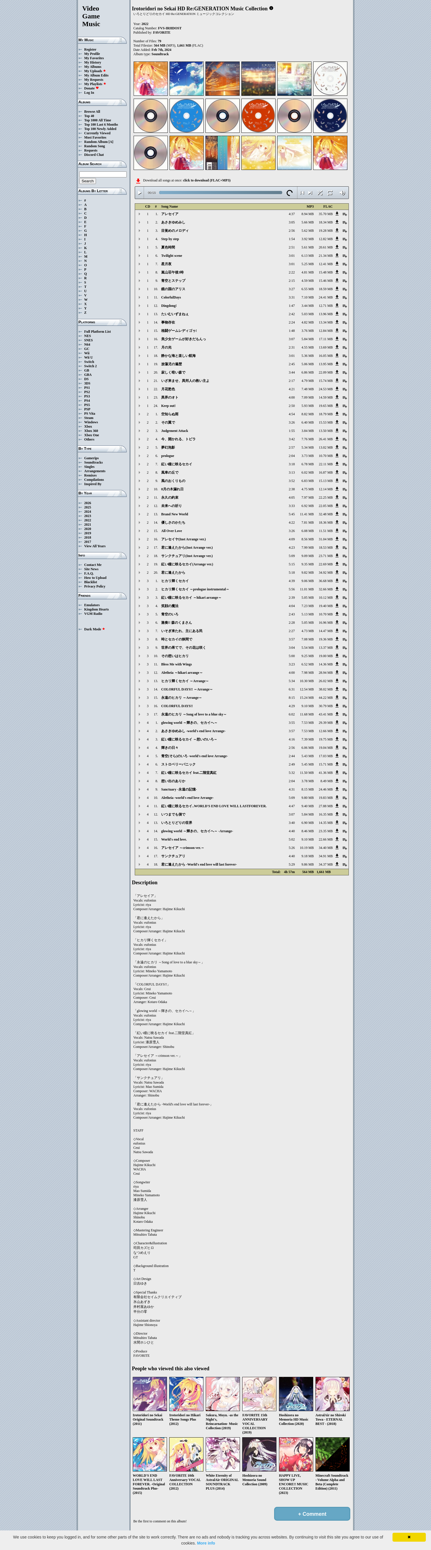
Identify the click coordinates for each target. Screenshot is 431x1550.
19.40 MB (326, 606)
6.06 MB (307, 748)
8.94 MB (307, 214)
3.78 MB (307, 781)
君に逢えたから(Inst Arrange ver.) (187, 548)
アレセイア (169, 214)
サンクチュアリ (173, 856)
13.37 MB (326, 648)
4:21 (292, 389)
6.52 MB (307, 664)
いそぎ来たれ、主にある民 (182, 631)
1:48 (292, 331)
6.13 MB (307, 256)
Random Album (96, 142)
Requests (90, 150)
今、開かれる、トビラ (178, 439)
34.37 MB (326, 864)
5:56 (292, 589)
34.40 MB (326, 848)
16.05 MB (326, 356)
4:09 (292, 539)
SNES (88, 340)
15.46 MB (326, 281)
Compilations (94, 480)
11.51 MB (326, 531)
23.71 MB (326, 556)
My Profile (92, 54)
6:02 (292, 714)
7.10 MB (307, 297)
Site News (91, 569)
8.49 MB (326, 781)
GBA (88, 375)
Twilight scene (171, 256)
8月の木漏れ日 (172, 489)
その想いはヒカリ (175, 656)
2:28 (292, 623)
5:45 (292, 514)
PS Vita (89, 414)
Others (89, 439)
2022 (87, 520)
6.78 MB (307, 464)
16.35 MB (326, 814)
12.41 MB (326, 264)
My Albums (92, 67)
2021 (87, 525)
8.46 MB (307, 831)
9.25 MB (307, 656)
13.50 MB (326, 431)
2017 (87, 542)
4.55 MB (307, 347)
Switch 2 (90, 366)
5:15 (292, 564)
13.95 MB (326, 364)
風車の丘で (169, 472)
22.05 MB (326, 506)
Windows (91, 422)
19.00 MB (326, 656)
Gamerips (91, 458)
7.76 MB (307, 439)
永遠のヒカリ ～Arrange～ (181, 698)
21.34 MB (326, 256)
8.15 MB (307, 789)
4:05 (292, 497)
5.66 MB (307, 222)
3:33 (292, 506)
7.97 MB (307, 497)
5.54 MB (307, 648)
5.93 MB (307, 406)
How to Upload (95, 578)
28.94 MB (326, 673)
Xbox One (91, 435)
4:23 (292, 548)
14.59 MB (326, 397)
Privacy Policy (94, 586)
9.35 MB (307, 564)
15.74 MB (326, 381)
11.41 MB (307, 514)
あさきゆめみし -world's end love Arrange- (193, 731)
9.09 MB (307, 556)
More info (206, 1543)
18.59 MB (326, 289)
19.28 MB (326, 231)
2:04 (292, 456)
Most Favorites (95, 137)
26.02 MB (326, 681)
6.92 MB (307, 506)
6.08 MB (307, 531)
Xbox (88, 426)
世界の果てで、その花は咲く (183, 648)
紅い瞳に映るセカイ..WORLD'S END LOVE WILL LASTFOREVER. (214, 806)
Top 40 (89, 116)
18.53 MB (326, 548)
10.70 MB (326, 456)
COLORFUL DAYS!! (177, 706)
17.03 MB (326, 756)
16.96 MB (326, 623)
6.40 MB (307, 422)
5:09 (292, 556)
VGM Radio (93, 614)
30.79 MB (326, 706)
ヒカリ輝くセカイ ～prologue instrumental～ (195, 589)
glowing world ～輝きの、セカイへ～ (189, 723)
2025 (87, 507)
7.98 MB (307, 673)
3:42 (292, 439)
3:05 (292, 222)
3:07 (292, 339)
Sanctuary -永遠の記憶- (179, 789)
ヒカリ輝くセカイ (175, 581)
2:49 (292, 764)
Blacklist (90, 582)
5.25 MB (307, 264)
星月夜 (166, 264)
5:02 (292, 839)
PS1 (87, 388)
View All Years (94, 546)
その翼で (168, 422)
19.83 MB (326, 798)
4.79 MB (307, 381)
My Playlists (95, 84)
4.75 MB (307, 489)
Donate (91, 88)
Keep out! (168, 406)
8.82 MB (307, 414)
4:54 (292, 414)
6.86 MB (307, 372)
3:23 (292, 664)
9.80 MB (307, 798)
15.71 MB (326, 764)
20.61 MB (326, 247)
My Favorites (94, 58)
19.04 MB (326, 748)
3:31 (292, 297)
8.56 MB (307, 539)
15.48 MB (326, 272)
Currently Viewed (97, 133)
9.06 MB (307, 581)
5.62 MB (307, 231)
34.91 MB (326, 856)
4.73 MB (307, 631)
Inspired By (92, 484)
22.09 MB (326, 372)
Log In (89, 93)
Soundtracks (93, 462)
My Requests (93, 80)
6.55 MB (307, 289)
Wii (86, 353)
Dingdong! (169, 306)
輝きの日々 (169, 748)
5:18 (292, 573)
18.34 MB (326, 222)
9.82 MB (307, 573)
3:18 (292, 464)
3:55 (292, 723)
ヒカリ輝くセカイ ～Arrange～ (185, 681)
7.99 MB (307, 548)
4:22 (292, 523)
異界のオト (169, 397)
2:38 (292, 489)
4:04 (292, 606)
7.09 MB (307, 397)
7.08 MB (307, 639)
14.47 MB (326, 631)
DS (86, 379)
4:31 (292, 789)
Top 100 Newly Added (100, 129)
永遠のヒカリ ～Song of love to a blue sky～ (194, 714)
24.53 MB (326, 389)
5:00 (292, 656)
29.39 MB (326, 723)
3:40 (292, 823)
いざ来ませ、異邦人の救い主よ (185, 381)
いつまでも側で (173, 814)
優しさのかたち (173, 523)
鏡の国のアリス (173, 289)
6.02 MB (307, 472)
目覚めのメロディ (175, 231)
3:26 (292, 422)
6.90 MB (307, 823)
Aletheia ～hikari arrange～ (182, 673)
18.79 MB (326, 414)
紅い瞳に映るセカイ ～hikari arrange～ (191, 598)
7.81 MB (307, 523)
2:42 (292, 314)
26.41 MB (326, 439)
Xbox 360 (91, 431)
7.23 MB (307, 606)
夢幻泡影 (168, 447)
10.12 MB (326, 598)
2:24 (292, 322)
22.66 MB (326, 839)
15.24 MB (307, 698)
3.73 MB (307, 456)
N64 (87, 344)
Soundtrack (160, 54)
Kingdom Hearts (96, 609)
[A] (111, 142)
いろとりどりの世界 (176, 823)
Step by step (170, 239)
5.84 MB (307, 339)
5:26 (292, 848)
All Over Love (171, 531)
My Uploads (95, 71)
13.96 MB (326, 314)
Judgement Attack (174, 431)
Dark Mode (94, 629)
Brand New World (174, 514)
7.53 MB (307, 723)
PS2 (87, 392)
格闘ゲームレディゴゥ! (179, 331)
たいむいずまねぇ (175, 314)
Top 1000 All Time (97, 120)
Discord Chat (94, 155)
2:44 (292, 756)
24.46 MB (326, 789)
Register (90, 49)
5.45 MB (307, 764)
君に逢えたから (173, 573)
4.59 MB (307, 281)
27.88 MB (326, 806)
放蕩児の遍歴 (171, 364)
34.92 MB (326, 573)
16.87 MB (326, 472)
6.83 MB (307, 481)
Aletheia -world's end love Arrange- (187, 798)
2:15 (292, 281)
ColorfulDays (171, 297)
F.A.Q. (89, 573)
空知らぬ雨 (169, 414)
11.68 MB (307, 714)
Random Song (94, 146)
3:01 (292, 256)
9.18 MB (307, 856)
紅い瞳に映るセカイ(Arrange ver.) (187, 564)
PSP (87, 409)
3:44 (292, 372)
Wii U (88, 357)
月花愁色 (168, 389)
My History (92, 62)
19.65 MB (326, 406)
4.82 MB (307, 322)
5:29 (292, 864)
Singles (89, 467)
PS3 (87, 396)
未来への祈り (171, 506)
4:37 (292, 214)
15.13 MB (326, 481)
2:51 (292, 247)
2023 (87, 516)
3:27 (292, 289)
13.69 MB (326, 347)
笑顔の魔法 (169, 606)
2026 (87, 503)
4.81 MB (307, 272)
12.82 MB (326, 239)
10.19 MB (307, 848)
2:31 (292, 347)
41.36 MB (326, 773)
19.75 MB (326, 739)
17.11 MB (326, 339)
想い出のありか (173, 781)
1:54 (292, 239)
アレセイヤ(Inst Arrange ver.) (183, 539)
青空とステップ (173, 281)
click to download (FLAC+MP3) (206, 180)
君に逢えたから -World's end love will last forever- (199, 864)
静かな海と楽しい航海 (178, 356)
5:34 (292, 681)
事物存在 (168, 322)
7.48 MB (307, 389)
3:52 (292, 481)
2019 (87, 533)
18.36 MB (326, 523)
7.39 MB (307, 739)
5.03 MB (307, 314)
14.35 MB (326, 823)
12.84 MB (326, 331)
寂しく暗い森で (173, 372)
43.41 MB (326, 714)
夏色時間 (168, 247)
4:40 (292, 831)
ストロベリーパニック (178, 764)
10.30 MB (307, 681)
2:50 (292, 406)
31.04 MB (326, 539)
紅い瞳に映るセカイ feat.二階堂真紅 (189, 773)
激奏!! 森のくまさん (176, 623)
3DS (87, 383)
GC (86, 349)
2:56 (292, 231)
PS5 (87, 405)
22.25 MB (326, 497)
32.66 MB (326, 589)
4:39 (292, 581)
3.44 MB (307, 306)
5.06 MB (307, 364)
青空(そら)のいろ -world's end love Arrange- (194, 756)
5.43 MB (307, 756)
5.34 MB (307, 447)
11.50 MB (307, 773)
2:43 (292, 614)
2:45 (292, 364)
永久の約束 (169, 497)
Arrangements (94, 471)
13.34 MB (326, 322)
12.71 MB (326, 306)
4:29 (292, 706)
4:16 (292, 739)
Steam (88, 418)
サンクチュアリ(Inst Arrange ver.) (187, 556)
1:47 (292, 306)
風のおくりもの (173, 481)
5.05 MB (307, 598)
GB (86, 370)
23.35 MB (326, 831)
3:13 (292, 472)
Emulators (92, 605)
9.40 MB (307, 806)
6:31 (292, 689)
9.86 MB (307, 864)
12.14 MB (326, 489)
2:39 (292, 598)
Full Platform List (97, 332)
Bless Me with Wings (176, 664)
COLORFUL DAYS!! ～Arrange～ (187, 689)
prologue (167, 456)
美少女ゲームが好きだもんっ (183, 339)
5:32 (292, 773)
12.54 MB (307, 689)
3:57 (292, 639)
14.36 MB (326, 664)
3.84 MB (307, 431)
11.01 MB (307, 589)
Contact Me (92, 565)
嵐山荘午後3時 (172, 272)
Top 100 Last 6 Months (101, 125)
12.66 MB (326, 731)
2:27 (292, 631)
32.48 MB (326, 514)
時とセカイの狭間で (176, 639)
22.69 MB (326, 564)
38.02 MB (326, 689)
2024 (87, 512)
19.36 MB (326, 639)
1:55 (292, 431)
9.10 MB (307, 706)
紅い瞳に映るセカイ (176, 464)
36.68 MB (326, 581)
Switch (89, 362)
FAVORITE (162, 32)
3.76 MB (307, 331)
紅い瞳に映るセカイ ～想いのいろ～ (189, 739)
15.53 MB (326, 422)
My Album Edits (96, 75)
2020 (87, 529)
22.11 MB (326, 464)
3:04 (292, 648)
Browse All (92, 112)
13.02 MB (326, 447)
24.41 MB (326, 297)
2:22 (292, 272)
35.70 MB (326, 214)
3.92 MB (307, 239)
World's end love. (174, 839)
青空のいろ (169, 614)
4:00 (292, 397)
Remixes (90, 475)
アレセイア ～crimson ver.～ (182, 848)
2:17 (292, 381)
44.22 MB (326, 698)
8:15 (292, 698)
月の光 (166, 347)
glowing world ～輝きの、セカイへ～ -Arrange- (197, 831)
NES (87, 336)
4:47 (292, 806)
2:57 (292, 447)
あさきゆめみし (173, 222)
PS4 (87, 401)
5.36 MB (307, 356)
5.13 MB (307, 614)
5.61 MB (307, 247)
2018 (87, 537)
